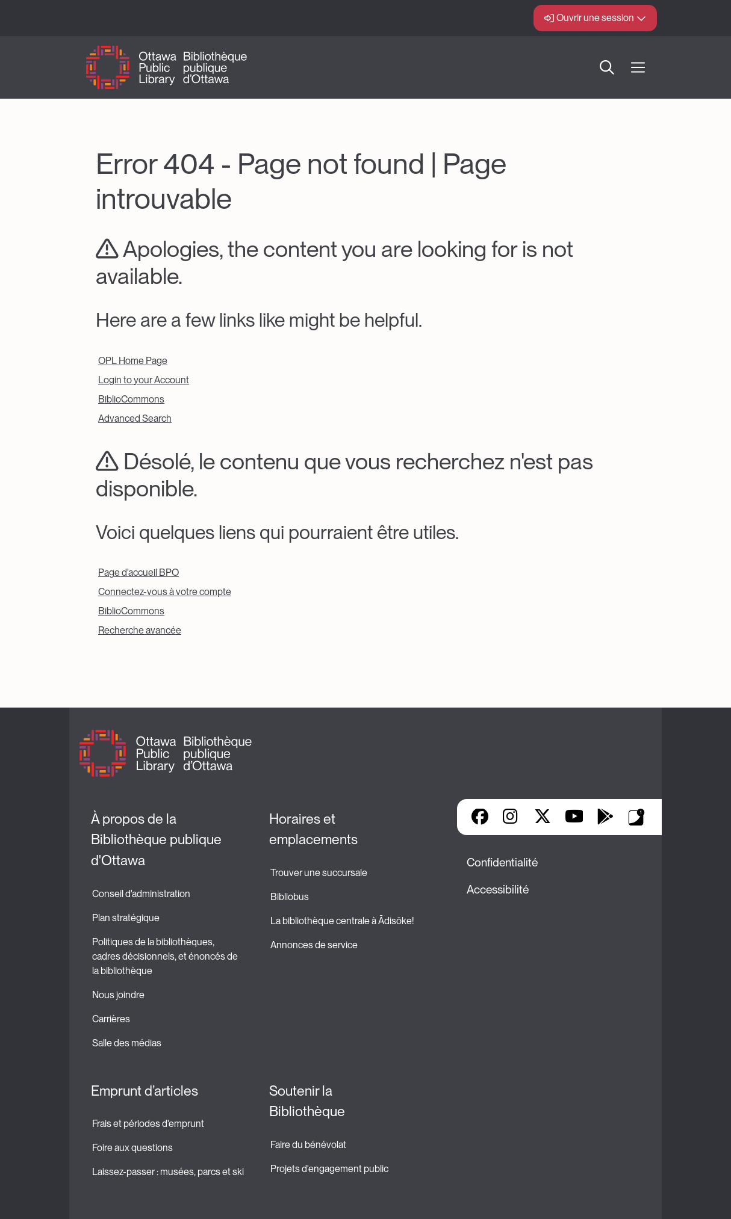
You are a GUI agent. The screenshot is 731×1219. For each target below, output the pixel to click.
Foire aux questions (132, 1147)
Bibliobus (289, 897)
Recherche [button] (607, 67)
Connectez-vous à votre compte (164, 591)
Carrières (111, 1019)
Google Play (605, 818)
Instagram (511, 818)
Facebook (479, 818)
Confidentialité (502, 862)
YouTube (574, 818)
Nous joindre (118, 995)
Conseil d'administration (141, 894)
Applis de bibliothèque (636, 817)
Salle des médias (126, 1043)
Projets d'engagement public (329, 1168)
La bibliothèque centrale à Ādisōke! (342, 921)
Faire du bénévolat (308, 1144)
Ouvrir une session (595, 17)
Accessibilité (498, 890)
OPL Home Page (132, 360)
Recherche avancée (139, 630)
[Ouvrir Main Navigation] (638, 67)
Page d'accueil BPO (138, 572)
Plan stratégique (126, 918)
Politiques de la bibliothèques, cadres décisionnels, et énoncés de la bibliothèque (166, 956)
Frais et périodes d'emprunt (148, 1123)
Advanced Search (135, 418)
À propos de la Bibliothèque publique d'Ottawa (158, 839)
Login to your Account (143, 380)
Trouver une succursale (318, 872)
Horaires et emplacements (313, 829)
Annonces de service (314, 945)
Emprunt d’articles (144, 1090)
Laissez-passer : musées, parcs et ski (168, 1171)
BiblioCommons (131, 399)
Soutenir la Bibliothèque (307, 1101)
